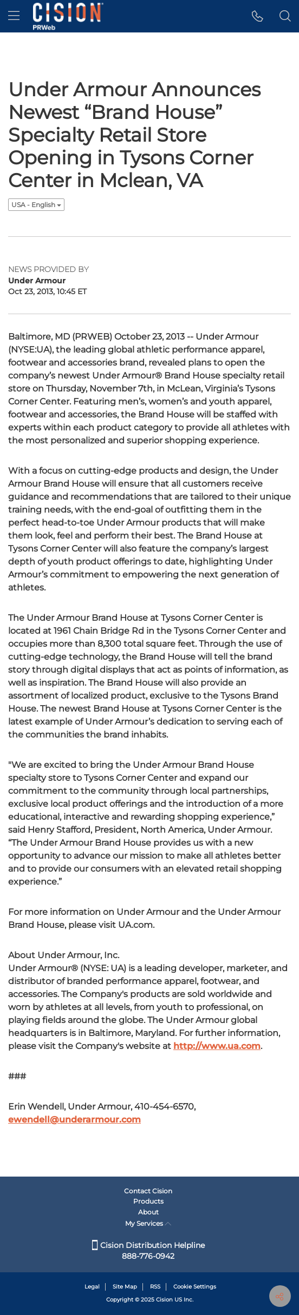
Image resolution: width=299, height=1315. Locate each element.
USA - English (36, 205)
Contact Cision (148, 1191)
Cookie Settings (194, 1286)
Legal (92, 1286)
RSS (155, 1286)
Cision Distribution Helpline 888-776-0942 (148, 1250)
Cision (164, 1299)
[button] (257, 16)
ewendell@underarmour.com (74, 1119)
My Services (148, 1223)
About (148, 1212)
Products (148, 1201)
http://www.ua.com (217, 1046)
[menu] (14, 16)
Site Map (125, 1286)
